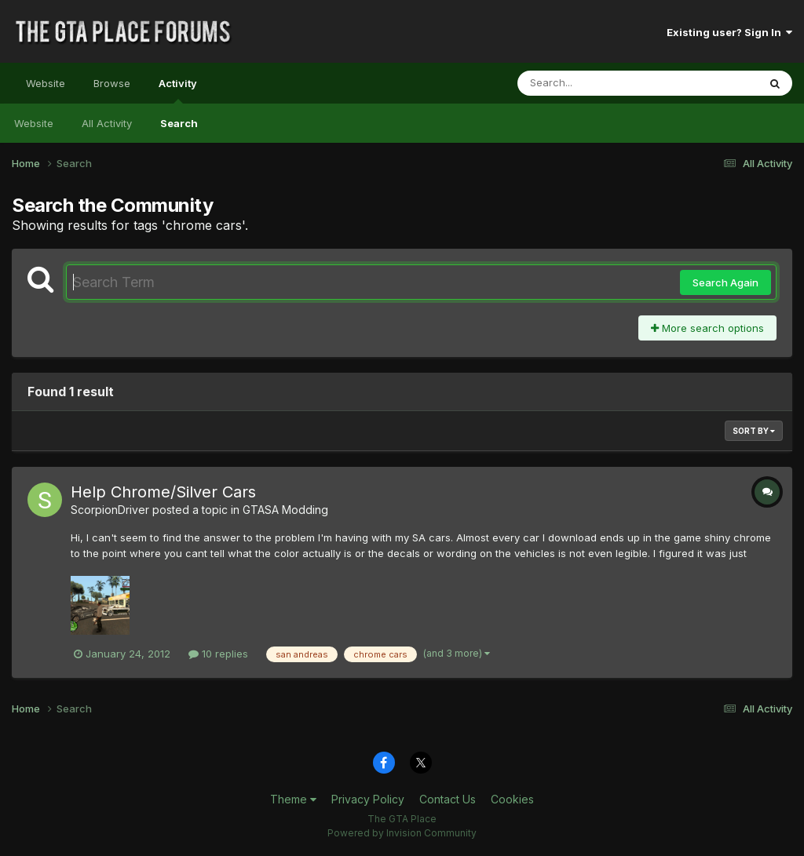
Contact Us (447, 799)
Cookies (512, 799)
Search (179, 123)
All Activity (107, 123)
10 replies (218, 653)
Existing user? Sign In (729, 32)
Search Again (725, 282)
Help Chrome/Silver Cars (163, 492)
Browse (111, 83)
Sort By (754, 430)
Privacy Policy (367, 799)
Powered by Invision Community (402, 833)
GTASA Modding (285, 509)
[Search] (594, 83)
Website (45, 83)
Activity (178, 90)
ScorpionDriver (110, 509)
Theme (293, 799)
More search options (707, 328)
